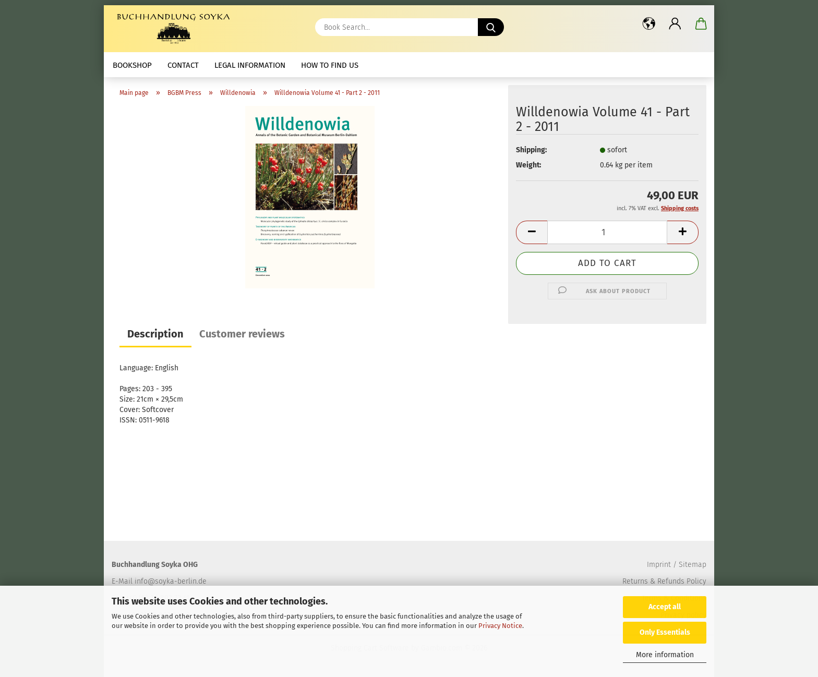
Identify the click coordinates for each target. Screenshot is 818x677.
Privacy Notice (500, 626)
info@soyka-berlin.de (171, 581)
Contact (183, 65)
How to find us (329, 65)
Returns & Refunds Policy (664, 581)
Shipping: (531, 150)
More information (665, 654)
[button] (649, 23)
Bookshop (132, 65)
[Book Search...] (491, 27)
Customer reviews (242, 334)
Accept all (664, 606)
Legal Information (249, 65)
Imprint (659, 564)
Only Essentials (665, 632)
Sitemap (692, 564)
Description (155, 334)
